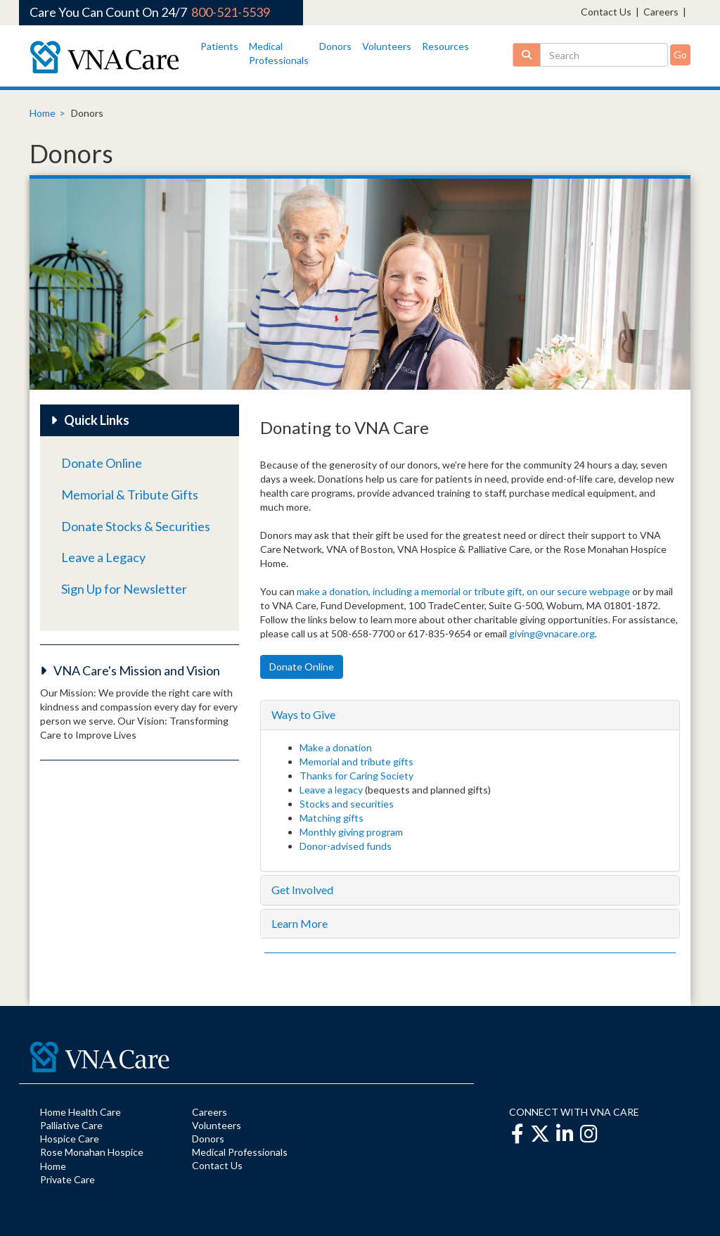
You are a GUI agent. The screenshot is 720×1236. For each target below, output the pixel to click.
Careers (661, 12)
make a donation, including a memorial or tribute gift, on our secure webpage (463, 591)
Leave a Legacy (103, 557)
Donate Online (101, 463)
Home (43, 113)
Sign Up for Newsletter (124, 589)
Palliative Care (71, 1125)
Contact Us (606, 12)
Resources (445, 46)
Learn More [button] (299, 923)
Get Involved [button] (302, 889)
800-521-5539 (230, 12)
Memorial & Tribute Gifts (129, 494)
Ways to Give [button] (303, 714)
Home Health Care (80, 1112)
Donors (335, 46)
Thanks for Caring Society (356, 776)
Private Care (67, 1179)
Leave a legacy (331, 790)
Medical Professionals (240, 1152)
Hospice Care (69, 1139)
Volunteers (386, 46)
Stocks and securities (347, 804)
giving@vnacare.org (552, 633)
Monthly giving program (351, 832)
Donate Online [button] (301, 667)
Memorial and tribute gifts (358, 761)
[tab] (470, 715)
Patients (219, 46)
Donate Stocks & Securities (135, 526)
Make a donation (336, 747)
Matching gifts (332, 818)
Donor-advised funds (346, 846)
